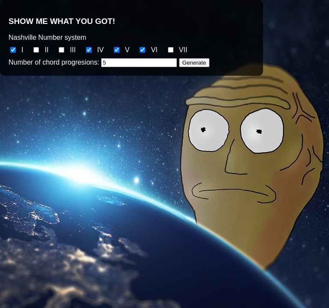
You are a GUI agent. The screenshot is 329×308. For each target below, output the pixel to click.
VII (183, 49)
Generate (194, 62)
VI (154, 49)
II (46, 49)
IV (100, 49)
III (72, 49)
